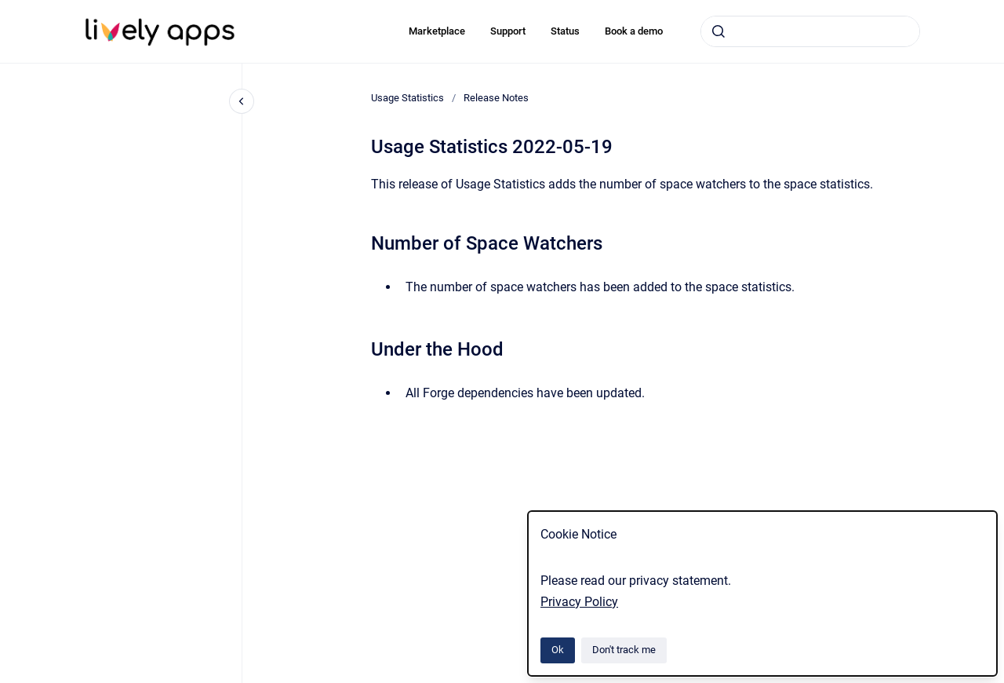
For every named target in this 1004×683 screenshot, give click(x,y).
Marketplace (437, 31)
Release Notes (496, 98)
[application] (999, 679)
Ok (557, 650)
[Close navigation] (241, 101)
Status (565, 31)
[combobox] (810, 31)
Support (508, 31)
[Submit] (718, 31)
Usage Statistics (407, 98)
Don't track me (624, 650)
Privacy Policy (579, 601)
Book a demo (634, 31)
